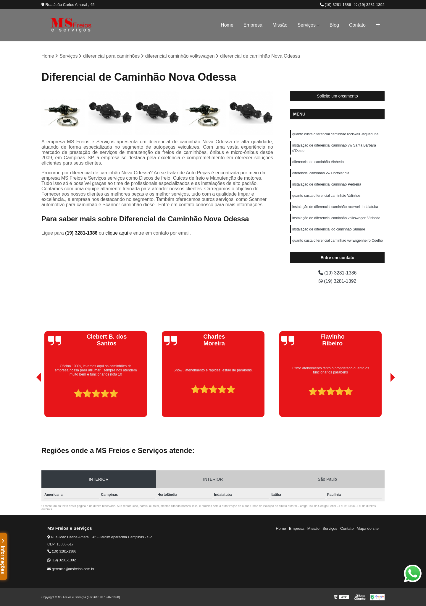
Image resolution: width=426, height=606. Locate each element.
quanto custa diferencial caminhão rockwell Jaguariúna (335, 134)
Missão (280, 24)
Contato (357, 24)
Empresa (252, 24)
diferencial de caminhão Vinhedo (318, 162)
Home (227, 24)
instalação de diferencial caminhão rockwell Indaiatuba (335, 207)
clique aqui (116, 232)
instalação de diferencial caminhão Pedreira (326, 184)
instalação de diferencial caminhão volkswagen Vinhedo (336, 218)
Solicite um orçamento (337, 96)
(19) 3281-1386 (335, 4)
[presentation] (30, 400)
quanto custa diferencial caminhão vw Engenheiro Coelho (337, 240)
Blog (334, 24)
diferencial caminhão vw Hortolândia (320, 173)
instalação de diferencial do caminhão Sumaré (328, 229)
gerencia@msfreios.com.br (70, 569)
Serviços (307, 24)
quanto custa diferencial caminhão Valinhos (326, 196)
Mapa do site (367, 528)
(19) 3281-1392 (369, 4)
